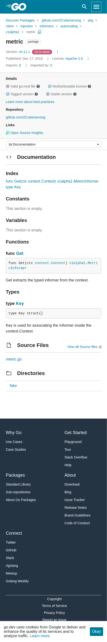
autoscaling (69, 26)
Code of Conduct (77, 523)
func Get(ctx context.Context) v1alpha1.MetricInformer (52, 181)
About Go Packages (21, 500)
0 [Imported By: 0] (41, 65)
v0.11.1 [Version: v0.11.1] (18, 52)
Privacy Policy (54, 613)
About (70, 475)
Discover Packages (20, 20)
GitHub (11, 550)
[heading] (20, 7)
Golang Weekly (17, 581)
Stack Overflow (75, 457)
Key (20, 303)
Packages (15, 475)
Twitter (11, 542)
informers (47, 26)
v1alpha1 (13, 32)
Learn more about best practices (30, 102)
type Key (13, 187)
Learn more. (40, 636)
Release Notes (75, 507)
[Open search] (84, 6)
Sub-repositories (18, 492)
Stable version (61, 94)
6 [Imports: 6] (14, 65)
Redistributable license (69, 86)
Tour (67, 449)
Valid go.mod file (23, 86)
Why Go (13, 432)
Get (19, 253)
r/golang (12, 566)
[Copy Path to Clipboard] (39, 32)
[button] (8, 86)
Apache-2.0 (74, 58)
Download (71, 484)
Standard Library (18, 484)
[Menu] (53, 144)
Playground (73, 442)
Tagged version (22, 94)
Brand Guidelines (77, 515)
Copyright (54, 599)
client (10, 26)
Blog (67, 492)
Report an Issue (54, 620)
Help (67, 465)
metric (31, 32)
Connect (14, 533)
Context (58, 263)
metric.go (14, 359)
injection (27, 26)
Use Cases (14, 442)
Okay (96, 631)
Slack (10, 558)
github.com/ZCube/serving (61, 20)
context (42, 263)
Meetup (11, 573)
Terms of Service (54, 606)
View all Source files (82, 347)
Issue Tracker (74, 500)
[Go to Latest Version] (42, 52)
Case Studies (16, 449)
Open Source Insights (24, 133)
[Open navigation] (96, 7)
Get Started (75, 432)
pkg (90, 20)
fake (13, 386)
